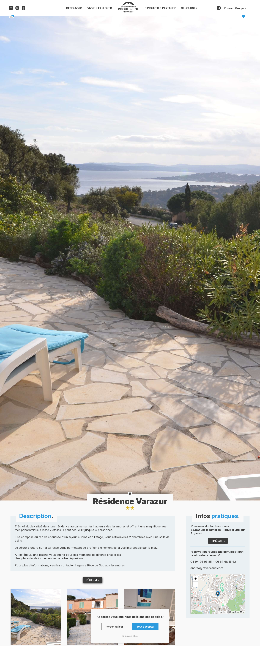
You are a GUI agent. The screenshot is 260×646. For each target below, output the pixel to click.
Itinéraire (218, 540)
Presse (228, 8)
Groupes (240, 8)
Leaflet (222, 612)
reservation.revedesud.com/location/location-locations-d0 (216, 553)
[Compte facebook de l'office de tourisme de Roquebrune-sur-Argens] (23, 8)
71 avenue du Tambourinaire (217, 529)
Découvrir (74, 8)
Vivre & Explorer (99, 8)
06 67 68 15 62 (225, 561)
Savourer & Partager (160, 8)
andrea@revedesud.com (206, 568)
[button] (218, 594)
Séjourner (189, 8)
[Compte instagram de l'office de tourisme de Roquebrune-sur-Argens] (17, 8)
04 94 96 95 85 (201, 561)
